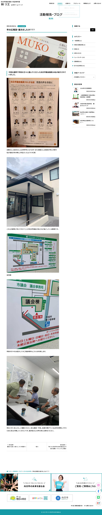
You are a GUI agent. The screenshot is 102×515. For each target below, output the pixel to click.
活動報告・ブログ (17, 471)
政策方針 (49, 3)
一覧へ (37, 446)
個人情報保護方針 (77, 506)
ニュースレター (79, 57)
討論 (76, 49)
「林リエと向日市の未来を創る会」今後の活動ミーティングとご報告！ (56, 446)
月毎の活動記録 (79, 45)
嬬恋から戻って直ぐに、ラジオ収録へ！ (16, 445)
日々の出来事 (79, 65)
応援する (65, 3)
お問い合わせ (95, 3)
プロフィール (74, 3)
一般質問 (78, 40)
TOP (9, 471)
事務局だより (85, 3)
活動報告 (57, 3)
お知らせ (77, 53)
